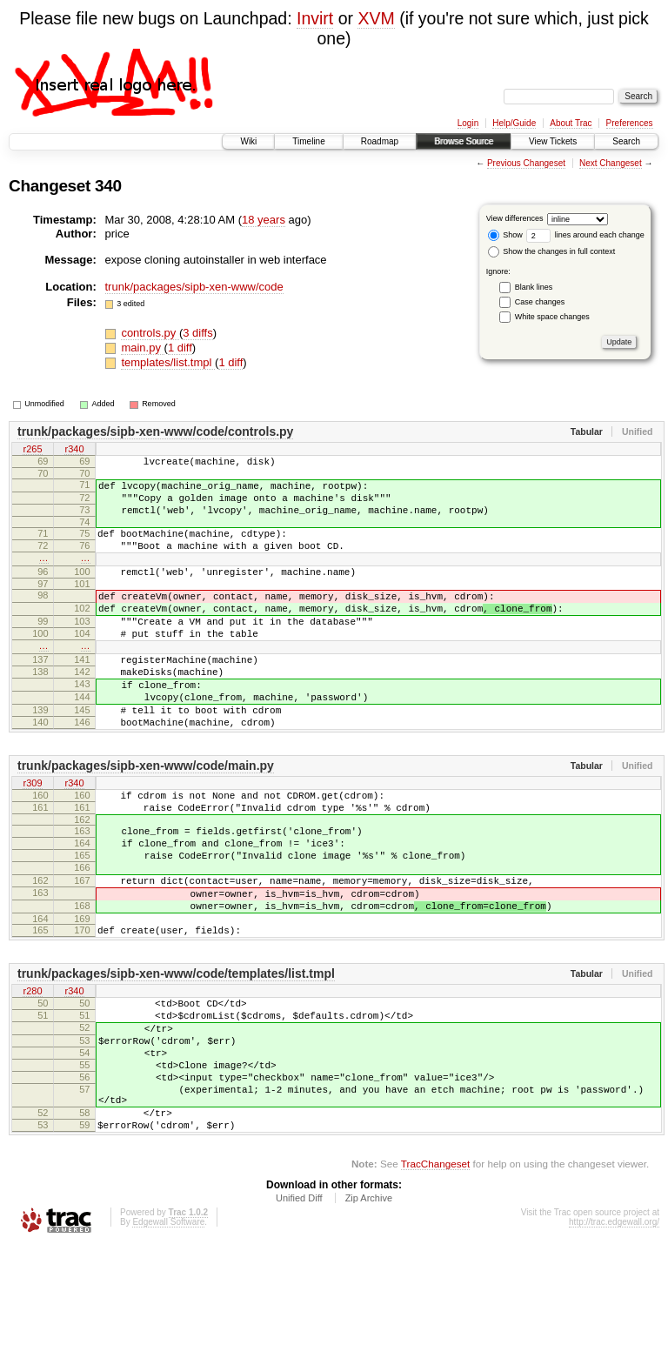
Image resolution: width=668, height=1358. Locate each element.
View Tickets (553, 141)
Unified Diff (299, 1310)
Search (626, 141)
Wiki (248, 141)
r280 (32, 1072)
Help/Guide (514, 123)
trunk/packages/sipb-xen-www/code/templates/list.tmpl (176, 1054)
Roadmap (379, 141)
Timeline (308, 141)
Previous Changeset (526, 163)
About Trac (570, 123)
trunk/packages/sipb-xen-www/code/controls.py (155, 431)
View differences (515, 218)
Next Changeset (610, 163)
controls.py (149, 332)
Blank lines (534, 287)
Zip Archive (368, 1310)
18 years (263, 219)
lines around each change (585, 235)
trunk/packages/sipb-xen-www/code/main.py (145, 818)
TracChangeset (435, 1275)
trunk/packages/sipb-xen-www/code (194, 286)
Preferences (629, 123)
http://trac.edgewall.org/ (614, 1334)
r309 (32, 836)
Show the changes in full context (552, 251)
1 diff (180, 347)
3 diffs (197, 332)
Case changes (540, 302)
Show (505, 235)
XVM (375, 18)
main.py (142, 347)
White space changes (552, 316)
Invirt (315, 18)
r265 (32, 450)
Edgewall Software (168, 1334)
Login (468, 123)
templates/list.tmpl (168, 362)
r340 (74, 450)
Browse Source (463, 141)
